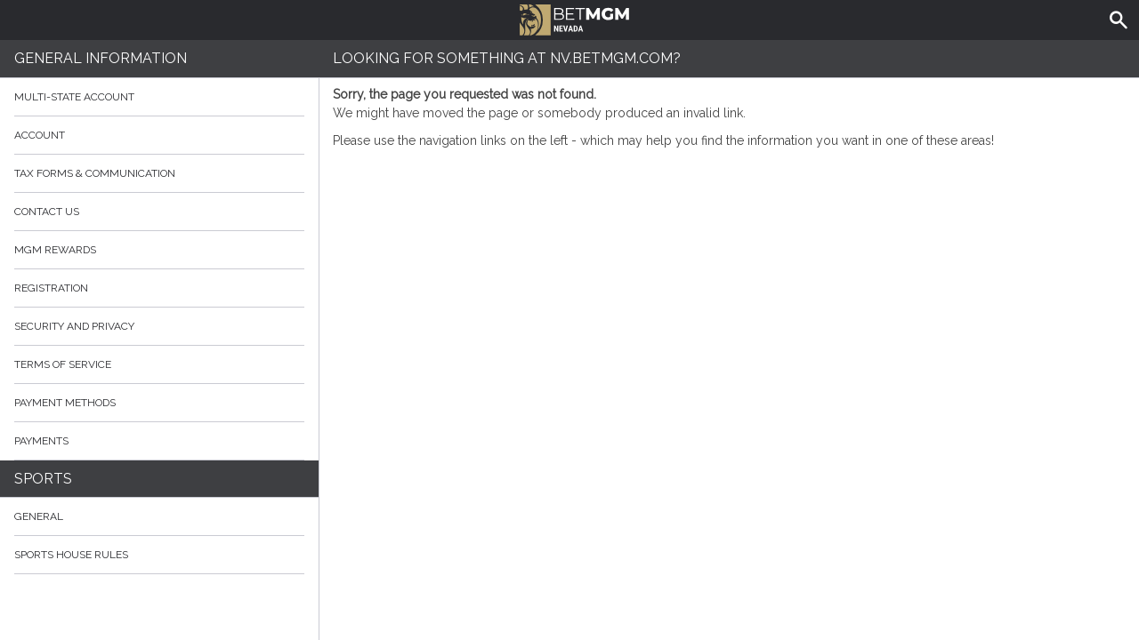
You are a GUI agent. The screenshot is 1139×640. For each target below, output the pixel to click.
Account (159, 135)
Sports (43, 478)
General (38, 516)
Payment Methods (159, 402)
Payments (159, 441)
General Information (100, 58)
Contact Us (159, 211)
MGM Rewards (55, 250)
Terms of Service (159, 364)
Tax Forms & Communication (159, 173)
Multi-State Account (74, 97)
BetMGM (574, 18)
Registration (51, 288)
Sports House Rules (71, 554)
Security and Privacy (74, 326)
